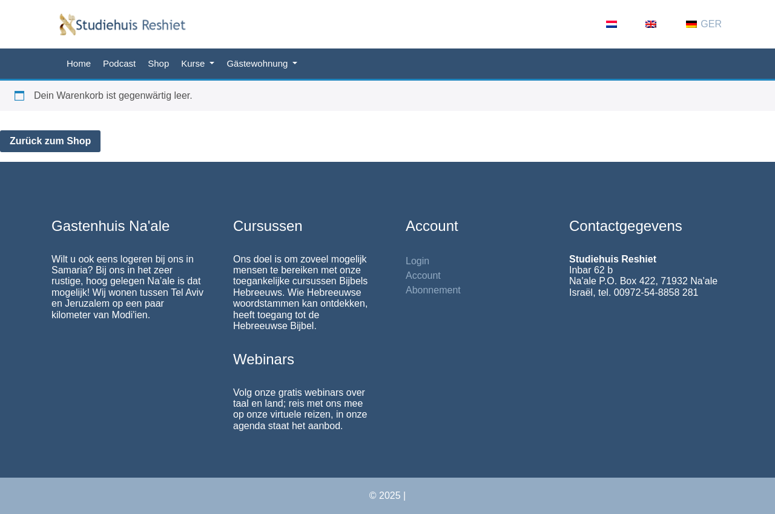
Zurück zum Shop (50, 141)
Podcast (119, 63)
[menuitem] (619, 24)
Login (417, 261)
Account (423, 275)
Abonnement (433, 290)
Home (79, 63)
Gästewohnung (258, 63)
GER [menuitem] (711, 24)
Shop (158, 63)
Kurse (194, 63)
